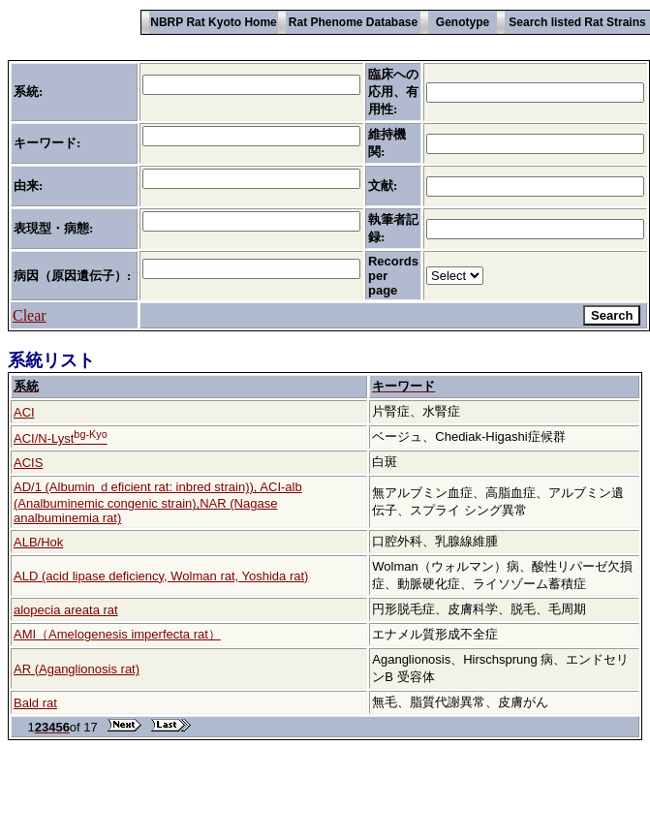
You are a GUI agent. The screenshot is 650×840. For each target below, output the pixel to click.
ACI (24, 412)
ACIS (28, 462)
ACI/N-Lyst (61, 438)
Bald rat (35, 703)
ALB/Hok (38, 542)
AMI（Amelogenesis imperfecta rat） (117, 634)
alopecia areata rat (66, 610)
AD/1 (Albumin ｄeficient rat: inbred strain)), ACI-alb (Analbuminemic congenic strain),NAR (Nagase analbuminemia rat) (158, 502)
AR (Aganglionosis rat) (76, 669)
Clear (29, 315)
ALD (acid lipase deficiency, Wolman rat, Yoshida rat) (161, 576)
